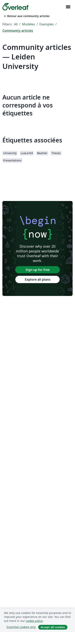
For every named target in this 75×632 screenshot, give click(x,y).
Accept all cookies (53, 627)
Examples (46, 24)
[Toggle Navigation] (68, 7)
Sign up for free (38, 270)
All (16, 24)
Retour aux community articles (26, 16)
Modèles (28, 24)
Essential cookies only (21, 627)
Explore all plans (37, 279)
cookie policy (34, 621)
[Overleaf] (15, 7)
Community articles (17, 30)
